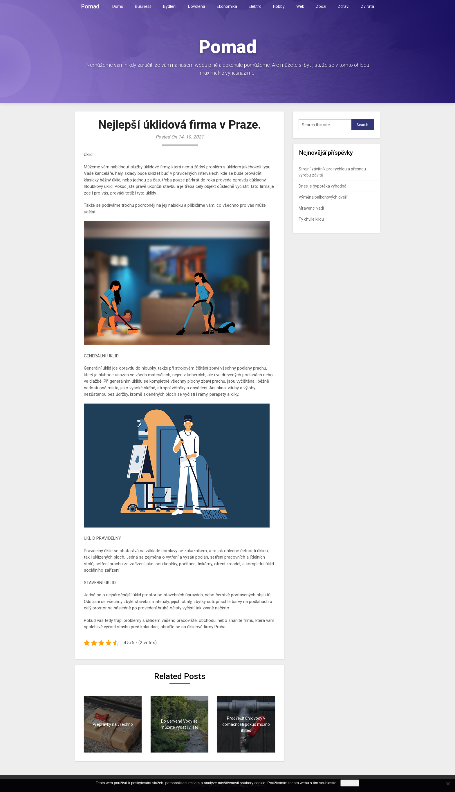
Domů (117, 6)
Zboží (321, 6)
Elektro (255, 6)
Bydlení (169, 6)
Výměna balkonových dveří (323, 197)
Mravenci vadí (311, 208)
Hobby (279, 6)
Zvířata (367, 6)
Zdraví (343, 6)
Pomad (90, 6)
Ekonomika (227, 6)
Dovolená (196, 6)
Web (300, 6)
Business (143, 6)
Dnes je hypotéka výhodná (322, 186)
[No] (448, 783)
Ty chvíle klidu (311, 219)
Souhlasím (350, 783)
